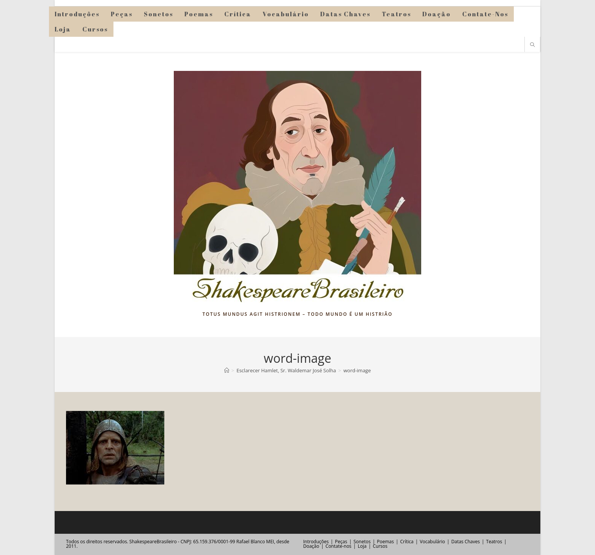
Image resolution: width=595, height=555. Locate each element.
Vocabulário (432, 541)
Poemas (385, 541)
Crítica (407, 541)
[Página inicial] (226, 370)
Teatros (494, 541)
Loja (362, 546)
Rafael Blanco (250, 541)
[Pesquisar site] (532, 45)
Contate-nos (338, 546)
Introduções (316, 541)
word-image (357, 370)
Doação (311, 546)
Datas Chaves (465, 541)
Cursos (380, 546)
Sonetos (362, 541)
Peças (341, 541)
